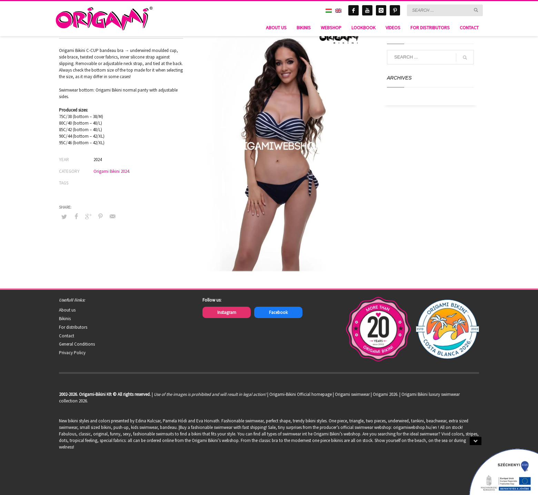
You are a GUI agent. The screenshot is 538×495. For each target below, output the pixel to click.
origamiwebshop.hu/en (415, 427)
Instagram (226, 312)
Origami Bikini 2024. (111, 171)
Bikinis (65, 319)
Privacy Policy (72, 353)
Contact (66, 336)
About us (67, 310)
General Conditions (77, 344)
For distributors (73, 327)
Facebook (278, 312)
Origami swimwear (352, 394)
